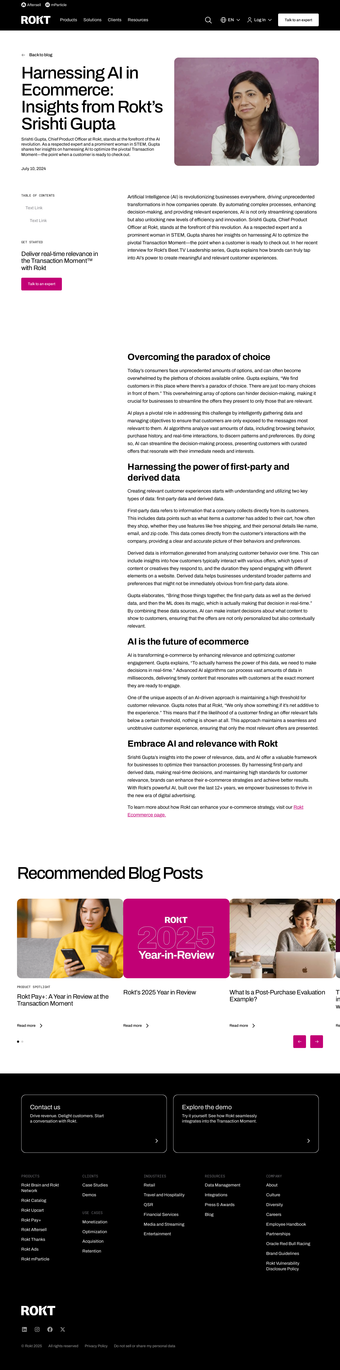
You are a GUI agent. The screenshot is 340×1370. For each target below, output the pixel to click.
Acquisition (93, 1241)
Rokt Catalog (33, 1200)
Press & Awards (220, 1204)
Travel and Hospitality (164, 1195)
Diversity (274, 1204)
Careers (273, 1214)
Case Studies (95, 1185)
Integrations (216, 1195)
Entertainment (157, 1234)
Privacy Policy (96, 1346)
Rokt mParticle (35, 1259)
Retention (91, 1251)
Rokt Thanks (33, 1239)
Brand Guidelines (282, 1253)
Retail (149, 1185)
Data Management (222, 1185)
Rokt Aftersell (34, 1229)
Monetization (94, 1222)
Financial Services (161, 1214)
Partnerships (278, 1234)
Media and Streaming (164, 1224)
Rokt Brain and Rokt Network (40, 1188)
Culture (273, 1195)
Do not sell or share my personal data (144, 1346)
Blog (209, 1214)
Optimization (94, 1231)
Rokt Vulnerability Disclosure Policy (282, 1266)
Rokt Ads (30, 1249)
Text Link (34, 208)
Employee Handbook (286, 1224)
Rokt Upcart (32, 1210)
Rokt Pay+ (31, 1220)
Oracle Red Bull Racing (288, 1243)
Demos (89, 1195)
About (272, 1185)
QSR (148, 1204)
